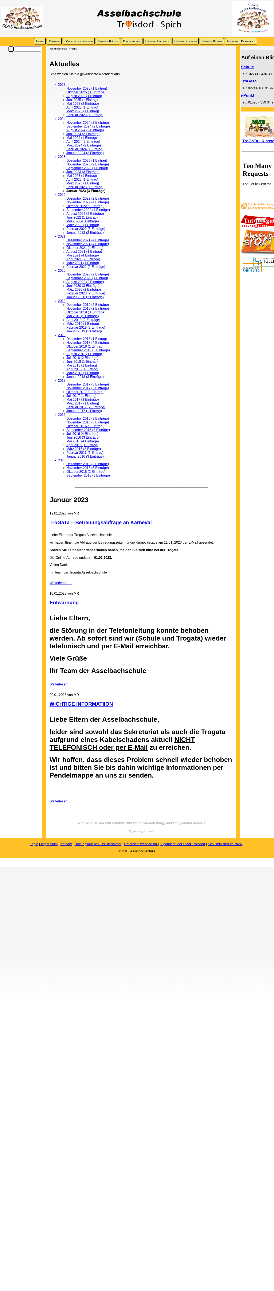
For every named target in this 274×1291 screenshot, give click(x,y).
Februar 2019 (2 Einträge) (85, 327)
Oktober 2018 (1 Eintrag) (84, 346)
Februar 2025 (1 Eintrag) (84, 115)
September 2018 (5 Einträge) (88, 350)
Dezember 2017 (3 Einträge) (87, 384)
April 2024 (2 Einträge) (83, 141)
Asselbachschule (58, 48)
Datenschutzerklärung (141, 844)
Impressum (49, 844)
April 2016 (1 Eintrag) (82, 445)
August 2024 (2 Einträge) (85, 130)
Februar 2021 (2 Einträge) (85, 267)
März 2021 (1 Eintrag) (82, 263)
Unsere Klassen (185, 41)
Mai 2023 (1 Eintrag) (81, 175)
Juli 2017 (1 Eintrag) (81, 396)
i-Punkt (247, 95)
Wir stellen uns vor (79, 41)
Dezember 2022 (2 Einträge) (87, 198)
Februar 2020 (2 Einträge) (85, 293)
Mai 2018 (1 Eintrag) (81, 365)
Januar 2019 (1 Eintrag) (84, 331)
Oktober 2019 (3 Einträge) (85, 312)
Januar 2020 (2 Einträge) (85, 297)
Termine (54, 41)
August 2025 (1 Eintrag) (84, 96)
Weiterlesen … (61, 583)
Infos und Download (241, 41)
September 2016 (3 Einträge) (88, 430)
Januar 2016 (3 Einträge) (85, 456)
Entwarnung (64, 602)
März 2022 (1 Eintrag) (82, 225)
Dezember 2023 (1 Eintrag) (86, 160)
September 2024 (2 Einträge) (88, 126)
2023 (62, 157)
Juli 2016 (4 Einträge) (82, 433)
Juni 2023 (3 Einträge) (82, 172)
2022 (62, 194)
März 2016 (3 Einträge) (83, 449)
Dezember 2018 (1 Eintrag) (86, 339)
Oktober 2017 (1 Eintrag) (84, 392)
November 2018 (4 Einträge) (87, 342)
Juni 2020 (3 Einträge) (82, 285)
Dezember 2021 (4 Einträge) (87, 240)
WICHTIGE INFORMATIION (81, 704)
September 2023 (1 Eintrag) (87, 168)
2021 (62, 236)
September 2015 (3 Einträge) (88, 475)
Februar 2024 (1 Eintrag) (84, 149)
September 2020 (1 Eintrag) (87, 278)
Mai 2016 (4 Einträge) (82, 441)
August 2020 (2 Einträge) (85, 282)
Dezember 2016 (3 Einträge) (87, 418)
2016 (62, 414)
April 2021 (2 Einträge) (83, 259)
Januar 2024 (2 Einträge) (85, 153)
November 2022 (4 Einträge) (87, 202)
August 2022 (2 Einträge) (85, 213)
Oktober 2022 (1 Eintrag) (84, 206)
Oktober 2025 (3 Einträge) (85, 92)
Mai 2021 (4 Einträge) (82, 255)
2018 (62, 335)
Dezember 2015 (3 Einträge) (87, 464)
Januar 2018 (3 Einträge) (85, 377)
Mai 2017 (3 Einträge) (82, 399)
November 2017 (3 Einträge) (87, 388)
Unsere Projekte (157, 41)
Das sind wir (131, 41)
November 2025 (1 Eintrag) (86, 88)
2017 (62, 380)
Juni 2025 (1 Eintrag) (82, 100)
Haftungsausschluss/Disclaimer (98, 844)
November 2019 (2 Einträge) (87, 308)
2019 (62, 301)
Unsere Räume (108, 41)
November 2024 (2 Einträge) (87, 122)
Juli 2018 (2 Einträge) (82, 358)
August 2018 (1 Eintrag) (84, 354)
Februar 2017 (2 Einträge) (85, 407)
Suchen (11, 49)
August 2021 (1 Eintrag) (84, 251)
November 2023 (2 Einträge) (87, 164)
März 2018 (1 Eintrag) (82, 373)
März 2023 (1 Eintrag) (82, 183)
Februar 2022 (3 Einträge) (85, 229)
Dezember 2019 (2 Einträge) (87, 304)
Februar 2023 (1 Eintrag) (84, 187)
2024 (62, 119)
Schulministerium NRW (225, 844)
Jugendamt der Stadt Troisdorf (182, 844)
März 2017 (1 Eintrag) (82, 403)
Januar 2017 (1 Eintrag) (84, 411)
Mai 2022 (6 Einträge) (82, 221)
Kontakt (66, 844)
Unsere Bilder (212, 41)
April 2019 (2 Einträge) (83, 320)
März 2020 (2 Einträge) (83, 289)
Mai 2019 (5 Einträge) (82, 316)
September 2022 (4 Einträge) (88, 210)
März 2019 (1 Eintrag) (82, 323)
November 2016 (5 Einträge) (87, 422)
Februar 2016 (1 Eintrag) (84, 452)
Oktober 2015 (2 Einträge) (85, 471)
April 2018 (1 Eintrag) (82, 369)
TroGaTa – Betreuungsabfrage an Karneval (101, 522)
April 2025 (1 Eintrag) (82, 107)
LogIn (34, 844)
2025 (62, 84)
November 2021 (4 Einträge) (87, 244)
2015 (62, 460)
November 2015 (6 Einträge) (87, 468)
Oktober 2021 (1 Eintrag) (84, 248)
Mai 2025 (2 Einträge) (82, 103)
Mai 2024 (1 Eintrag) (81, 138)
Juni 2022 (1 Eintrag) (82, 217)
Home (40, 41)
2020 (62, 270)
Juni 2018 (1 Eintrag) (82, 361)
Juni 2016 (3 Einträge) (82, 437)
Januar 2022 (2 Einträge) (85, 232)
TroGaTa (249, 81)
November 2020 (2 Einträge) (87, 274)
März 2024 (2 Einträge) (83, 145)
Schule (247, 67)
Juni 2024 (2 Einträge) (82, 134)
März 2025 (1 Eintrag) (82, 111)
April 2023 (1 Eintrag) (82, 179)
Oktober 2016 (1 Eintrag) (84, 426)
